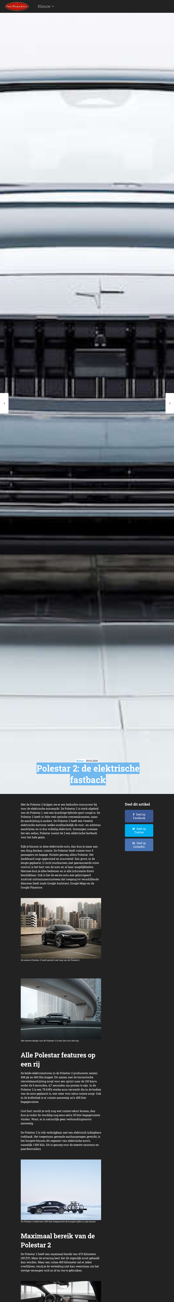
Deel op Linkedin (139, 844)
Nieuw (44, 6)
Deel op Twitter (140, 830)
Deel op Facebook (139, 816)
